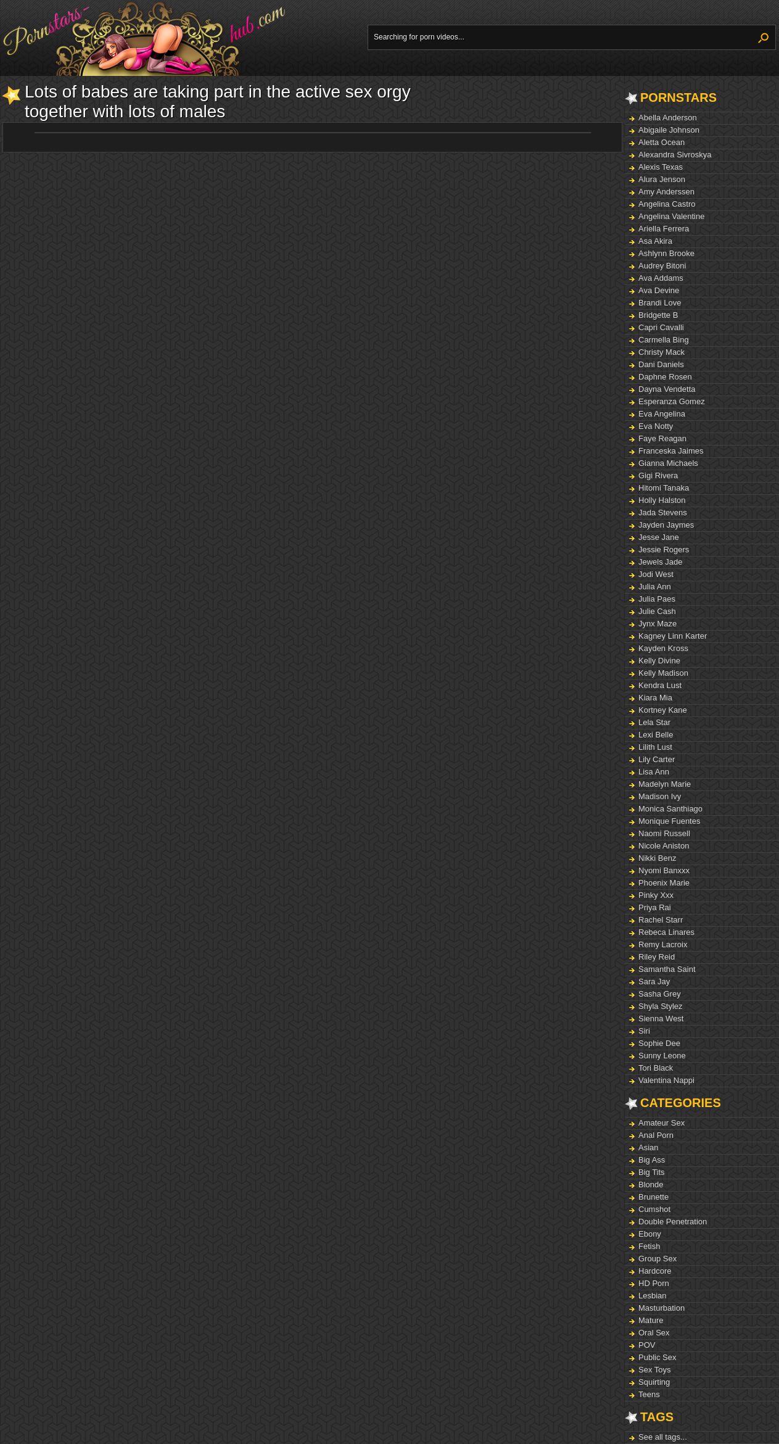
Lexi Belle (655, 734)
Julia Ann (654, 586)
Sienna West (660, 1018)
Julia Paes (656, 599)
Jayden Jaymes (666, 524)
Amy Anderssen (666, 191)
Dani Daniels (661, 364)
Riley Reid (656, 956)
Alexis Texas (660, 167)
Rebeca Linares (666, 932)
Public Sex (657, 1357)
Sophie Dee (659, 1043)
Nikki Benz (657, 858)
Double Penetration (672, 1221)
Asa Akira (655, 241)
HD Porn (653, 1283)
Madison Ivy (659, 796)
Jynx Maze (657, 623)
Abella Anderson (667, 117)
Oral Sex (654, 1332)
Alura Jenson (661, 179)
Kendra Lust (660, 685)
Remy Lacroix (662, 944)
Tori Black (655, 1068)
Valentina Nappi (666, 1080)
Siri (644, 1030)
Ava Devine (658, 290)
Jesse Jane (658, 537)
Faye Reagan (662, 438)
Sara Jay (654, 981)
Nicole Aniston (663, 845)
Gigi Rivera (658, 475)
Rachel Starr (660, 919)
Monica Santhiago (670, 808)
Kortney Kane (662, 710)
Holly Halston (662, 500)
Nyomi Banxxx (664, 870)
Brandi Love (659, 302)
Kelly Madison (663, 673)
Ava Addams (660, 278)
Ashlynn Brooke (666, 253)
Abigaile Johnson (668, 130)
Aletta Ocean (661, 142)
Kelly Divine (659, 660)
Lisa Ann (653, 771)
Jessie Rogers (663, 549)
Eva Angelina (661, 413)
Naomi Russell (664, 833)
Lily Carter (656, 759)
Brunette (653, 1196)
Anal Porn (656, 1135)
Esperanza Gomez (671, 401)
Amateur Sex (661, 1122)
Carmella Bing (663, 339)
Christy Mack (661, 352)
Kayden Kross (663, 648)
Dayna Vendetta (667, 389)
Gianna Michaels (668, 463)
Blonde (650, 1184)
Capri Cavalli (661, 327)
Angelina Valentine (671, 216)
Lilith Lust (655, 747)
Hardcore (654, 1271)
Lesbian (652, 1295)
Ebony (649, 1234)
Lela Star (654, 722)
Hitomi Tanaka (663, 487)
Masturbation (661, 1308)
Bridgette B (658, 315)
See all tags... (662, 1437)
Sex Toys (654, 1369)
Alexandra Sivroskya (675, 154)
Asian (648, 1147)
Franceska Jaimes (670, 450)
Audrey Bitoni (662, 265)
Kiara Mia (655, 697)
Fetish (649, 1246)
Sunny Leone (662, 1055)
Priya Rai (654, 907)
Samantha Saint (667, 969)
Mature (650, 1320)
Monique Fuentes (669, 821)
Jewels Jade (660, 561)
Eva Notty (655, 426)
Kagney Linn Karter (672, 636)
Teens (649, 1394)
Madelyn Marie (664, 784)
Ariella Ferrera (663, 228)
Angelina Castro (667, 204)
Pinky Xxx (656, 895)
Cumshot (654, 1209)
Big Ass (651, 1159)
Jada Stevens (662, 512)
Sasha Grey (659, 993)
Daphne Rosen (665, 376)
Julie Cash (657, 611)
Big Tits (651, 1172)
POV (646, 1345)
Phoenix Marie (664, 882)
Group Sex (657, 1258)
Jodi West (656, 574)
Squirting (654, 1382)
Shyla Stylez (660, 1006)
